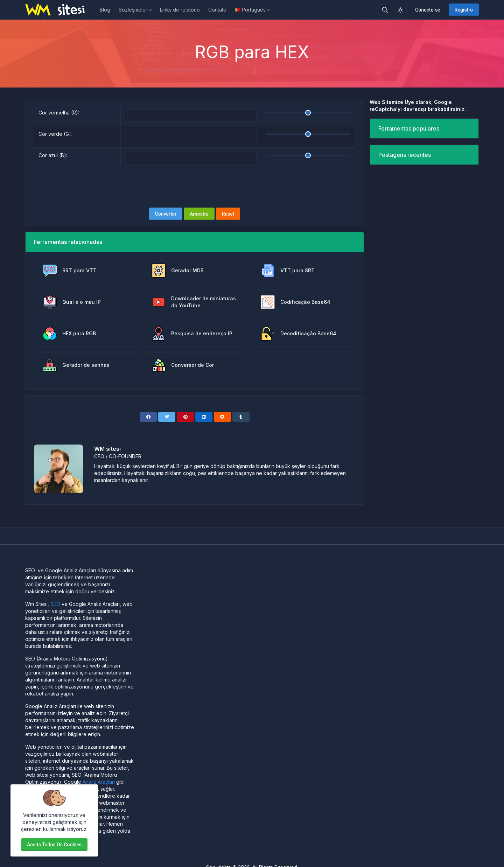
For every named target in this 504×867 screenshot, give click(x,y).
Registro (464, 10)
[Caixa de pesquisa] (385, 10)
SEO (55, 604)
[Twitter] (166, 417)
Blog (105, 10)
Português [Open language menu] (250, 10)
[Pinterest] (185, 417)
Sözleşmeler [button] (133, 10)
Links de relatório (180, 10)
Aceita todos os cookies (54, 844)
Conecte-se (427, 10)
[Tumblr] (241, 417)
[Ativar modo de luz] (400, 10)
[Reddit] (222, 417)
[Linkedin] (203, 417)
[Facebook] (148, 417)
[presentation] (194, 188)
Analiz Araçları (99, 782)
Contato (217, 10)
